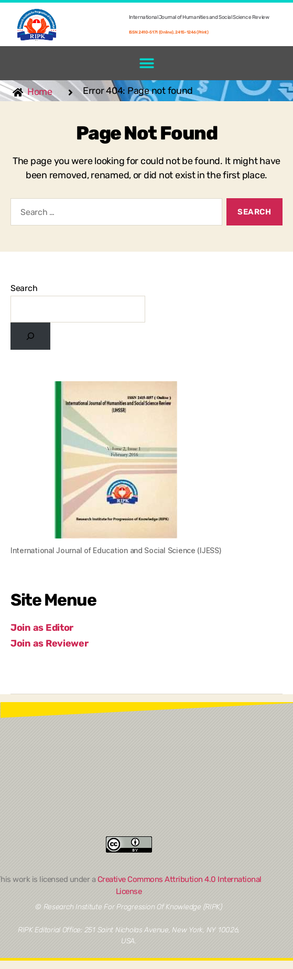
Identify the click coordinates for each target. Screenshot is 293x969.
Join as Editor (41, 627)
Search (23, 288)
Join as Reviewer (49, 643)
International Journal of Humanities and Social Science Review (199, 17)
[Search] (30, 336)
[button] (146, 63)
